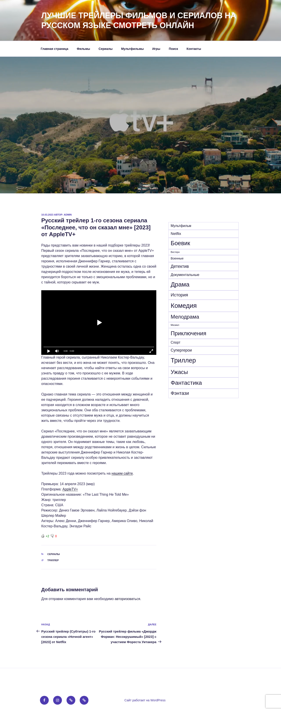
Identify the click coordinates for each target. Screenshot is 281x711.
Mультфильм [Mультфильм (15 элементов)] (181, 226)
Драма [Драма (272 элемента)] (180, 284)
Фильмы (83, 49)
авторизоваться (127, 599)
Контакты (194, 49)
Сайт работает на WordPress (145, 700)
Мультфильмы (132, 49)
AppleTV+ (70, 489)
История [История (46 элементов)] (179, 294)
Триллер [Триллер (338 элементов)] (183, 360)
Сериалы (106, 49)
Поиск (173, 49)
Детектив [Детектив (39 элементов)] (180, 266)
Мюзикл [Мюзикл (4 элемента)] (175, 325)
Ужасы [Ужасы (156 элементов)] (179, 372)
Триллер (53, 560)
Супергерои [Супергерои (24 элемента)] (181, 350)
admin (68, 214)
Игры (156, 49)
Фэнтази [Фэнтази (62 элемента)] (180, 393)
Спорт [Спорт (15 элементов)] (175, 342)
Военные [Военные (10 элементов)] (177, 258)
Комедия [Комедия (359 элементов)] (184, 305)
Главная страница (54, 49)
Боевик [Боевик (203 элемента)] (180, 243)
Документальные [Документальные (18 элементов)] (185, 275)
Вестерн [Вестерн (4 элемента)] (175, 252)
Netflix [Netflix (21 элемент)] (176, 234)
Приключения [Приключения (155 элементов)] (188, 333)
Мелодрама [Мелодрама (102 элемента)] (185, 317)
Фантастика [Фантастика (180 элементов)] (186, 382)
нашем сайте (122, 473)
